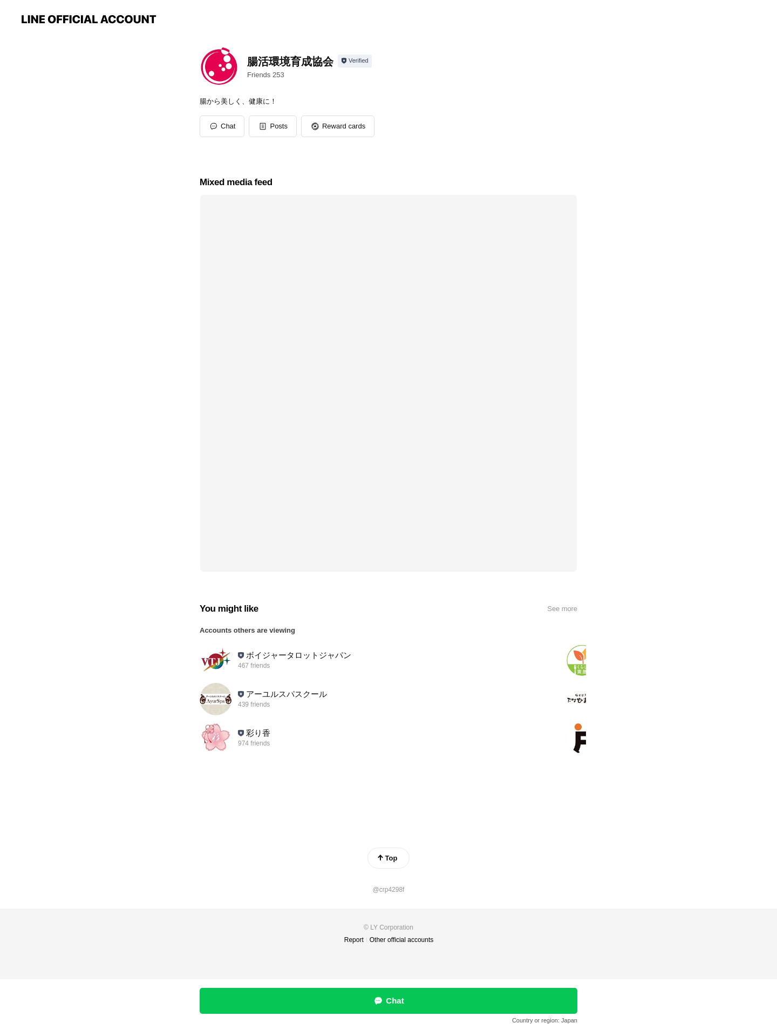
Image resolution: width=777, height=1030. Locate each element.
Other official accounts (402, 940)
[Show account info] (355, 61)
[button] (273, 126)
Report (354, 940)
